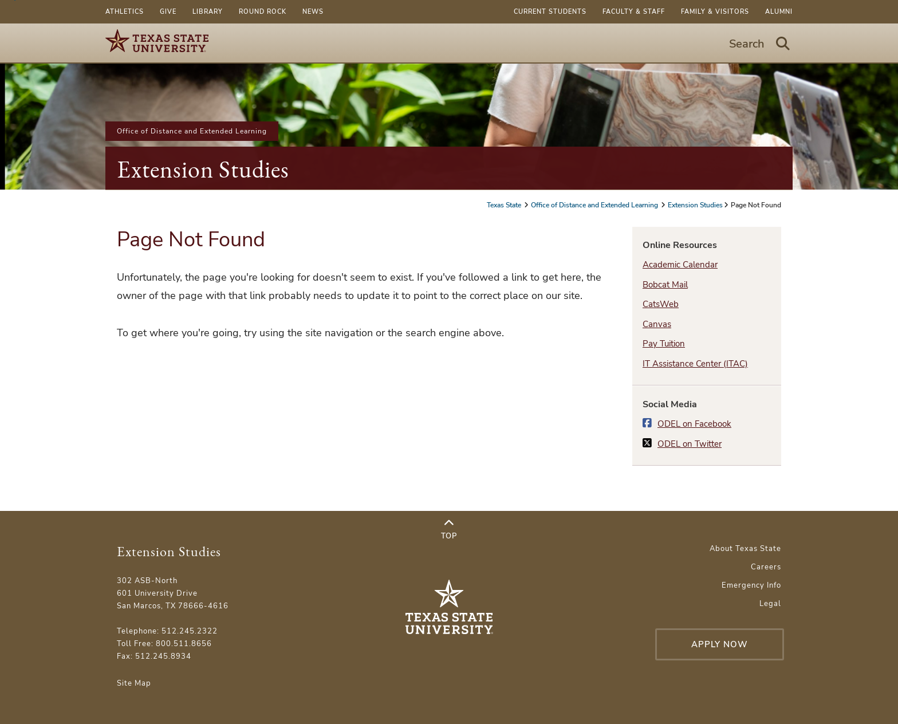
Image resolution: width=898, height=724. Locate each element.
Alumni (779, 11)
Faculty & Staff (633, 11)
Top (449, 529)
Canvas (657, 324)
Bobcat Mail (665, 284)
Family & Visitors (715, 11)
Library (207, 11)
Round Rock (262, 11)
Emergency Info (751, 585)
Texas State (505, 205)
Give (168, 11)
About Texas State (745, 549)
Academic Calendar (680, 264)
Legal (770, 604)
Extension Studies (203, 169)
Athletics (124, 11)
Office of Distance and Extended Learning (192, 131)
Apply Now (719, 644)
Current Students (550, 11)
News (313, 11)
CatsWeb (661, 304)
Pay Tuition (664, 343)
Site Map (134, 683)
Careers (766, 567)
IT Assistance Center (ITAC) (695, 363)
